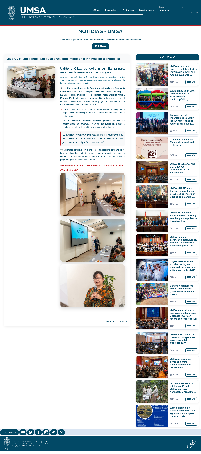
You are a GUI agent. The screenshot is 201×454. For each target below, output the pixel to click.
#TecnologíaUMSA (69, 170)
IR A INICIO (100, 46)
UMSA (96, 10)
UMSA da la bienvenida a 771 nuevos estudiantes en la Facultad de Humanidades (182, 168)
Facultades (111, 10)
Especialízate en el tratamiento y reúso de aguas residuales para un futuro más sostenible (182, 412)
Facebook (38, 432)
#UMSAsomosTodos (113, 165)
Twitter (31, 432)
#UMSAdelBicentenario (71, 165)
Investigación (146, 10)
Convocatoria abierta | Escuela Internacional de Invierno (182, 142)
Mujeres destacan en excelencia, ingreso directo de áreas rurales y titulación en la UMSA (183, 265)
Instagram (46, 432)
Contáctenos (165, 10)
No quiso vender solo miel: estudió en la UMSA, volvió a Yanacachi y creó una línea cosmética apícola (183, 387)
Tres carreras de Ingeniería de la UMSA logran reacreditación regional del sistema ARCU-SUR (182, 119)
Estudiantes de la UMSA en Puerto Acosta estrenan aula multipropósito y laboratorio (183, 95)
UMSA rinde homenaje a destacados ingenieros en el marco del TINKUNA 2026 (183, 338)
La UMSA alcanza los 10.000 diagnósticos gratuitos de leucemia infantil (182, 290)
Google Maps (61, 432)
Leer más (191, 82)
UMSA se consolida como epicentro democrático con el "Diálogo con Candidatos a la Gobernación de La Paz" (183, 363)
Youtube (23, 432)
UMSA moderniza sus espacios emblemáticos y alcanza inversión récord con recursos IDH (183, 314)
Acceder (194, 13)
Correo (54, 432)
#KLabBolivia (93, 165)
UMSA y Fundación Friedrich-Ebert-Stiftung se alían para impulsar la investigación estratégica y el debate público (183, 217)
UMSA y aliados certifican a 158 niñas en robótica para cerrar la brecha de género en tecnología (183, 241)
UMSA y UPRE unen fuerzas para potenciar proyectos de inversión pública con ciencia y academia (182, 192)
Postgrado (128, 10)
